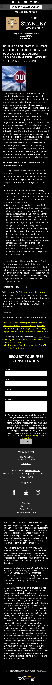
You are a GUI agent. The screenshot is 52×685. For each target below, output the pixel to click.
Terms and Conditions (33, 436)
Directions (26, 463)
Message (9, 399)
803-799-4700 (26, 38)
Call (19, 2)
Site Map (26, 503)
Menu (36, 2)
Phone (8, 389)
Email (25, 2)
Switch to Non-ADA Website (25, 7)
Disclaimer (26, 506)
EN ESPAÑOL (26, 36)
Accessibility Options (26, 12)
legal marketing (24, 671)
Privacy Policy (32, 435)
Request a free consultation (26, 33)
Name (7, 369)
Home (13, 2)
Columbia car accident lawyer (32, 292)
